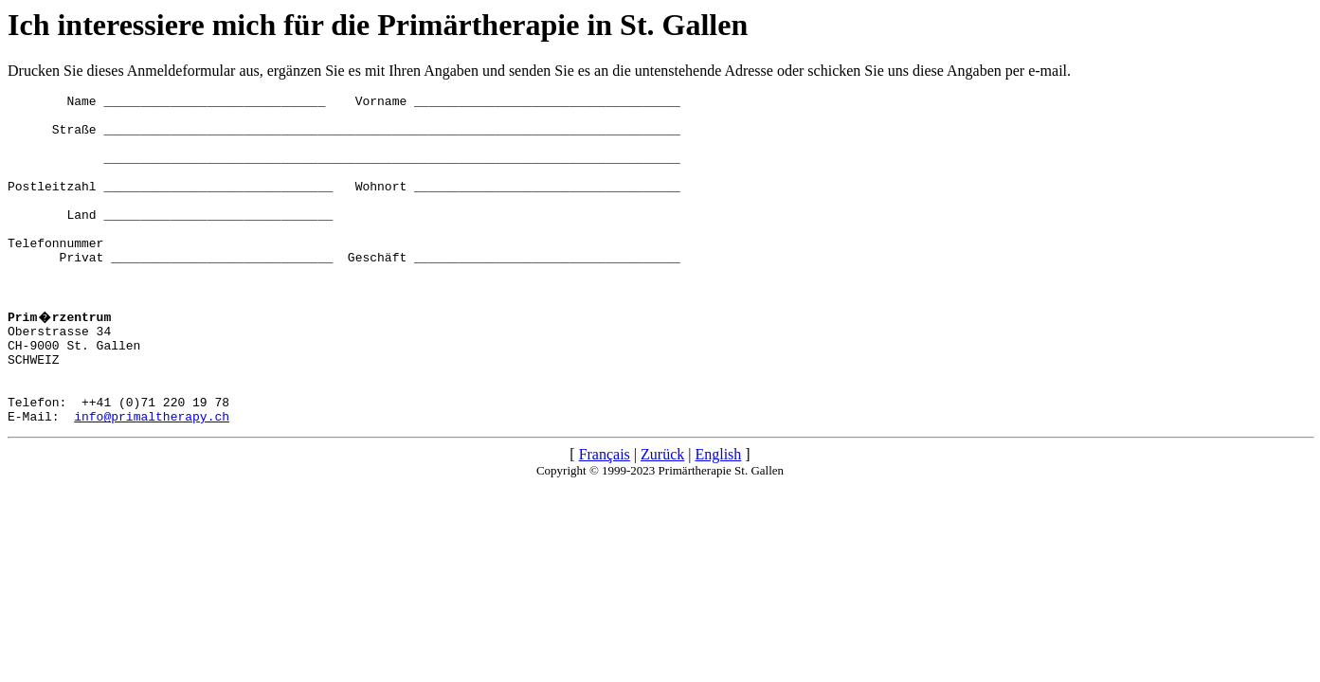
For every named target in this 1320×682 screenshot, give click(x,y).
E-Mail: (41, 478)
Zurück (662, 517)
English (718, 517)
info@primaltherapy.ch (151, 478)
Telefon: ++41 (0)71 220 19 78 (118, 461)
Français (604, 517)
